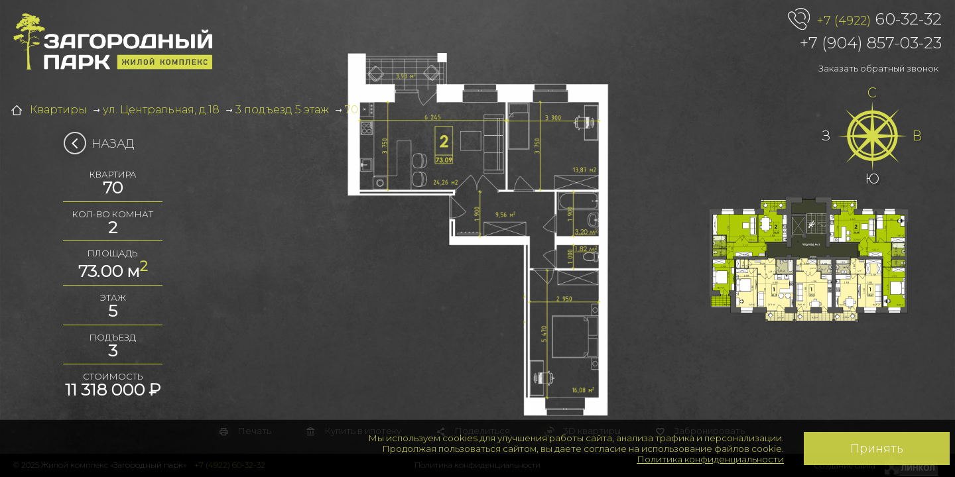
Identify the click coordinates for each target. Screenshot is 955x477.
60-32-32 (879, 19)
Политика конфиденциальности (710, 459)
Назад (103, 143)
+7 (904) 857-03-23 (871, 42)
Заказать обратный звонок (878, 68)
